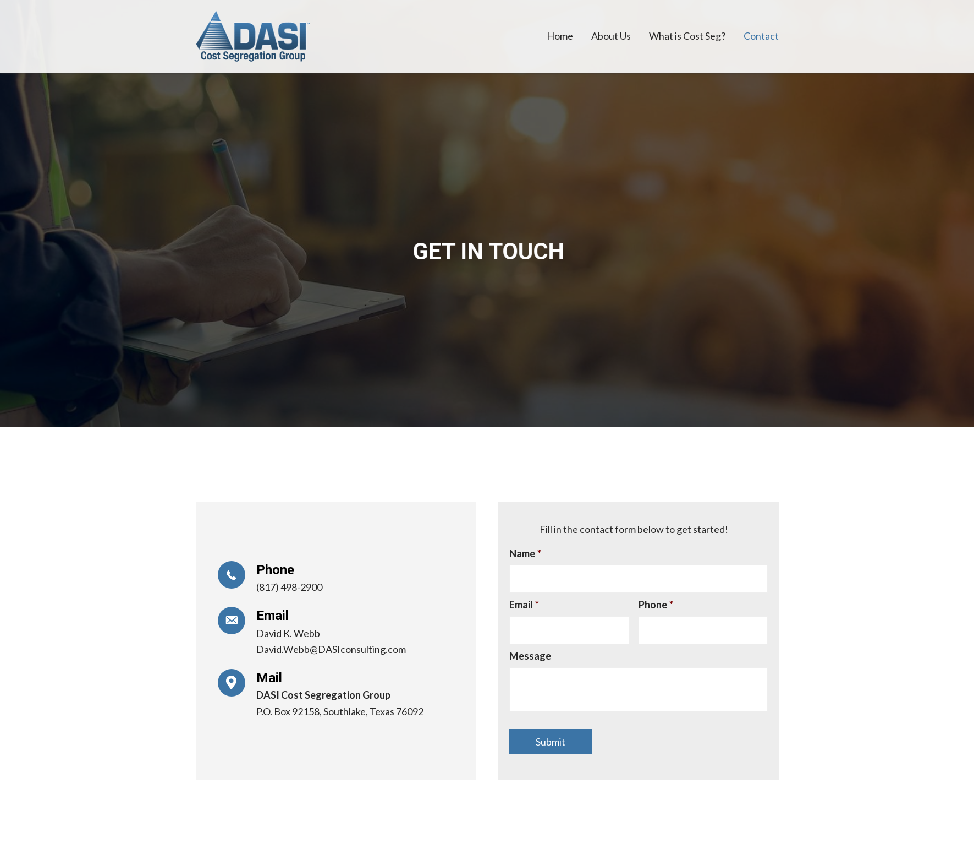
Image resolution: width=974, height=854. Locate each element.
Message (530, 656)
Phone (656, 605)
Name (525, 553)
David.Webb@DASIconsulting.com (331, 649)
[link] (560, 36)
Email (524, 605)
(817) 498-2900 (289, 587)
